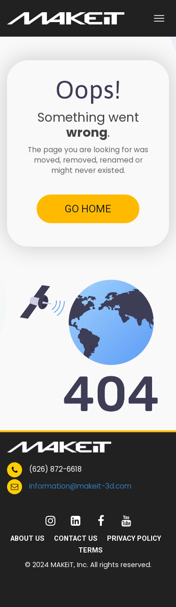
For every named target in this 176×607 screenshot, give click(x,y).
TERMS (90, 550)
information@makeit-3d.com (80, 486)
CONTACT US (76, 538)
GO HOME (88, 209)
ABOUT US (27, 538)
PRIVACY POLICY (134, 538)
